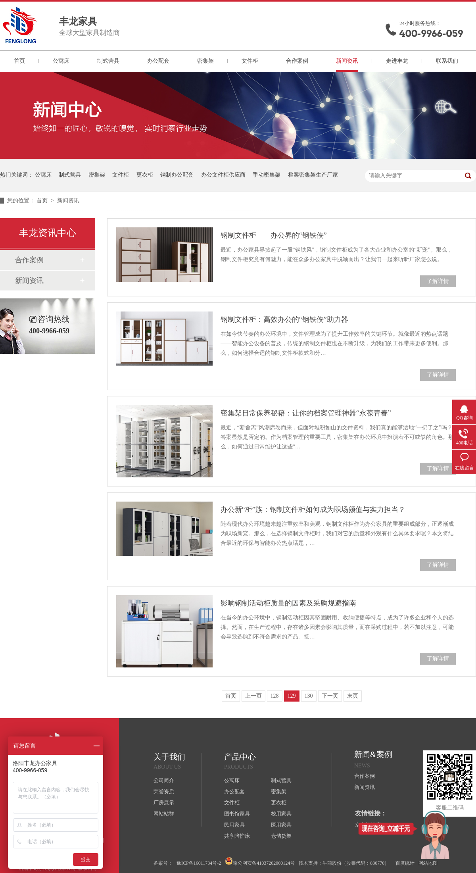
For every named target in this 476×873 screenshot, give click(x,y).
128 (275, 696)
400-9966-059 (431, 33)
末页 (352, 696)
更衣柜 (144, 175)
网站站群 (164, 814)
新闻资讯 (347, 61)
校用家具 (281, 814)
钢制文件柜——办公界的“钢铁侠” (274, 235)
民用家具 (234, 825)
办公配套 (158, 61)
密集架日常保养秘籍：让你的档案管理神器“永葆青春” (306, 413)
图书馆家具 (237, 814)
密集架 (205, 61)
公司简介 (164, 780)
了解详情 (438, 281)
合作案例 (297, 61)
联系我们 (447, 61)
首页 (19, 61)
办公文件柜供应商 (223, 175)
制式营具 (108, 61)
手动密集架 (266, 175)
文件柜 (250, 61)
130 (309, 696)
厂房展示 (164, 803)
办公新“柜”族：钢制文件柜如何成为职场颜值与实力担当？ (313, 509)
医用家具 (281, 825)
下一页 (330, 696)
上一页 (253, 696)
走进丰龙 (397, 61)
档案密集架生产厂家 (313, 175)
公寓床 (61, 61)
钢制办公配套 (177, 175)
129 (292, 696)
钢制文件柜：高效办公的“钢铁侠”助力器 (284, 319)
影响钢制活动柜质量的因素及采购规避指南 (288, 603)
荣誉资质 (164, 791)
